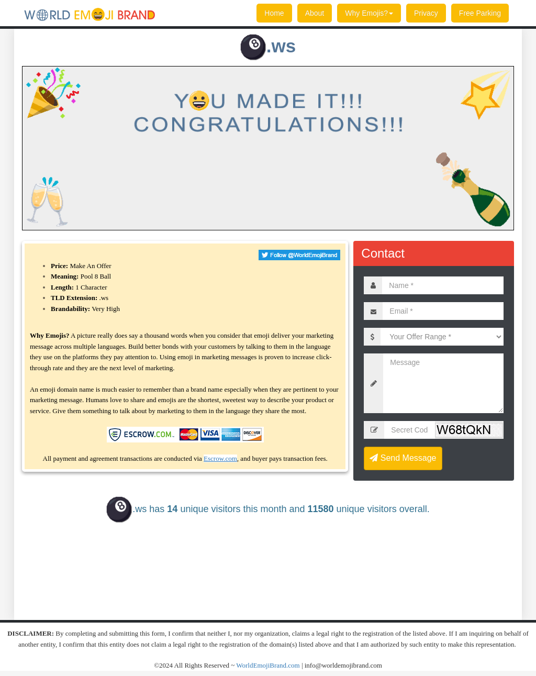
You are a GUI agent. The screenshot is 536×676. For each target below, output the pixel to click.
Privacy (426, 13)
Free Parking (480, 13)
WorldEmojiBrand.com (267, 665)
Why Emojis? (369, 13)
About (315, 13)
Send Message (403, 457)
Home (274, 13)
